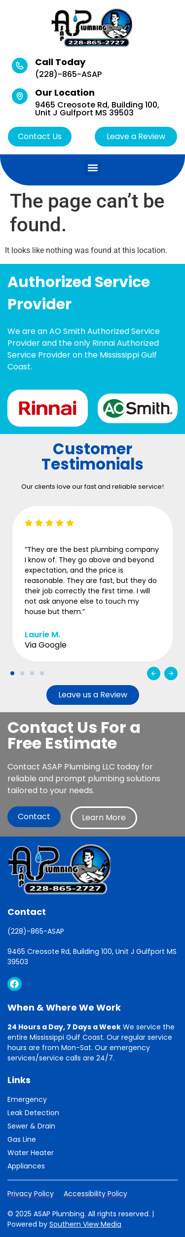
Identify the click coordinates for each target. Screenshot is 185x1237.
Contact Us (40, 136)
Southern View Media (85, 1224)
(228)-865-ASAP (68, 74)
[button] (92, 167)
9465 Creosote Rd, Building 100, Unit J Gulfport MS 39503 (97, 108)
